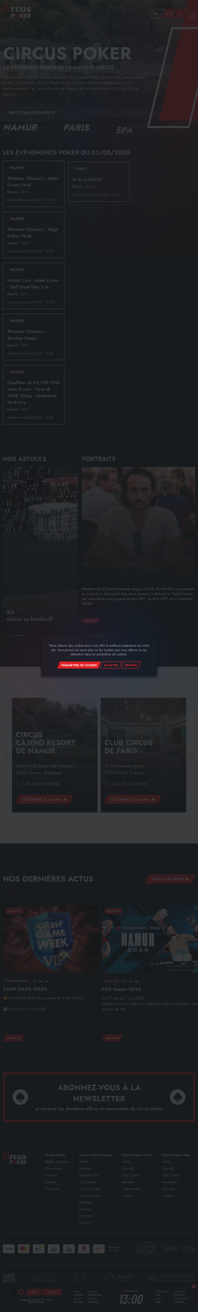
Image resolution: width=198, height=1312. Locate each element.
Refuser (131, 665)
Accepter (111, 665)
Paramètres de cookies (79, 665)
